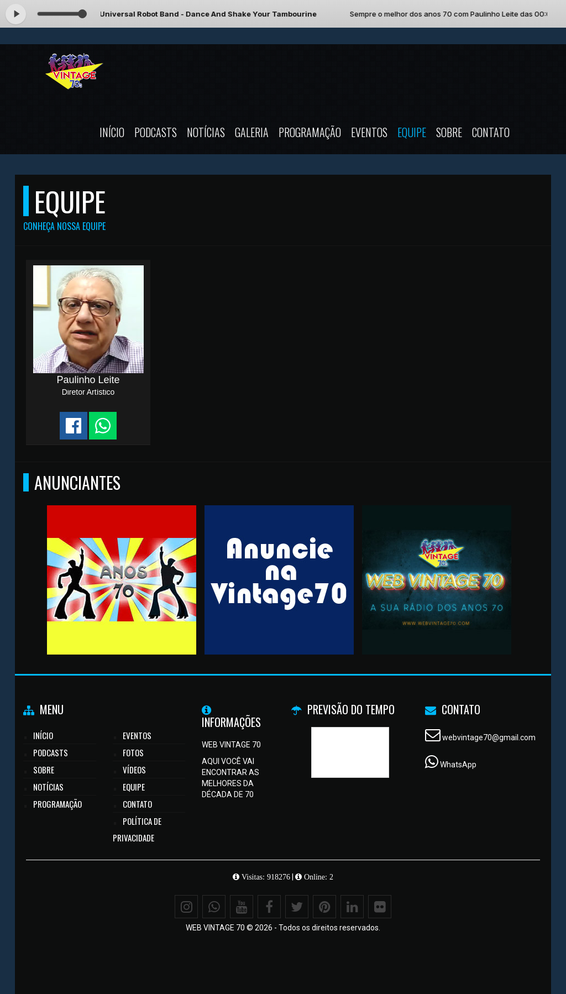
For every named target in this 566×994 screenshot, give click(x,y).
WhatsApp (458, 764)
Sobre (449, 132)
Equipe (411, 132)
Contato (491, 132)
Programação (310, 132)
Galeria (252, 132)
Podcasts (155, 132)
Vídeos (134, 769)
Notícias (206, 132)
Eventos (369, 132)
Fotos (133, 752)
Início (111, 132)
